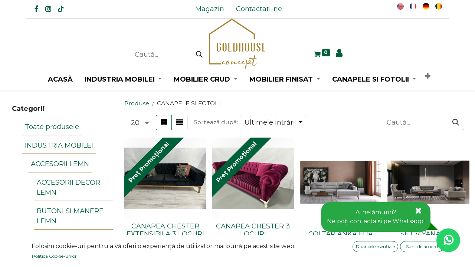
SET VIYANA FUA (428, 234)
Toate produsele (52, 127)
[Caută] (199, 54)
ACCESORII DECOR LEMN (68, 187)
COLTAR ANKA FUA (340, 234)
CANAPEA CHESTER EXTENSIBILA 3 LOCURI (165, 230)
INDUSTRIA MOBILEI (59, 145)
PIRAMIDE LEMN (65, 258)
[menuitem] (209, 9)
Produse (136, 103)
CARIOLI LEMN (61, 239)
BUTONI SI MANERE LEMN (70, 216)
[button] (427, 77)
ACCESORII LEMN (60, 164)
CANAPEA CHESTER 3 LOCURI (253, 230)
